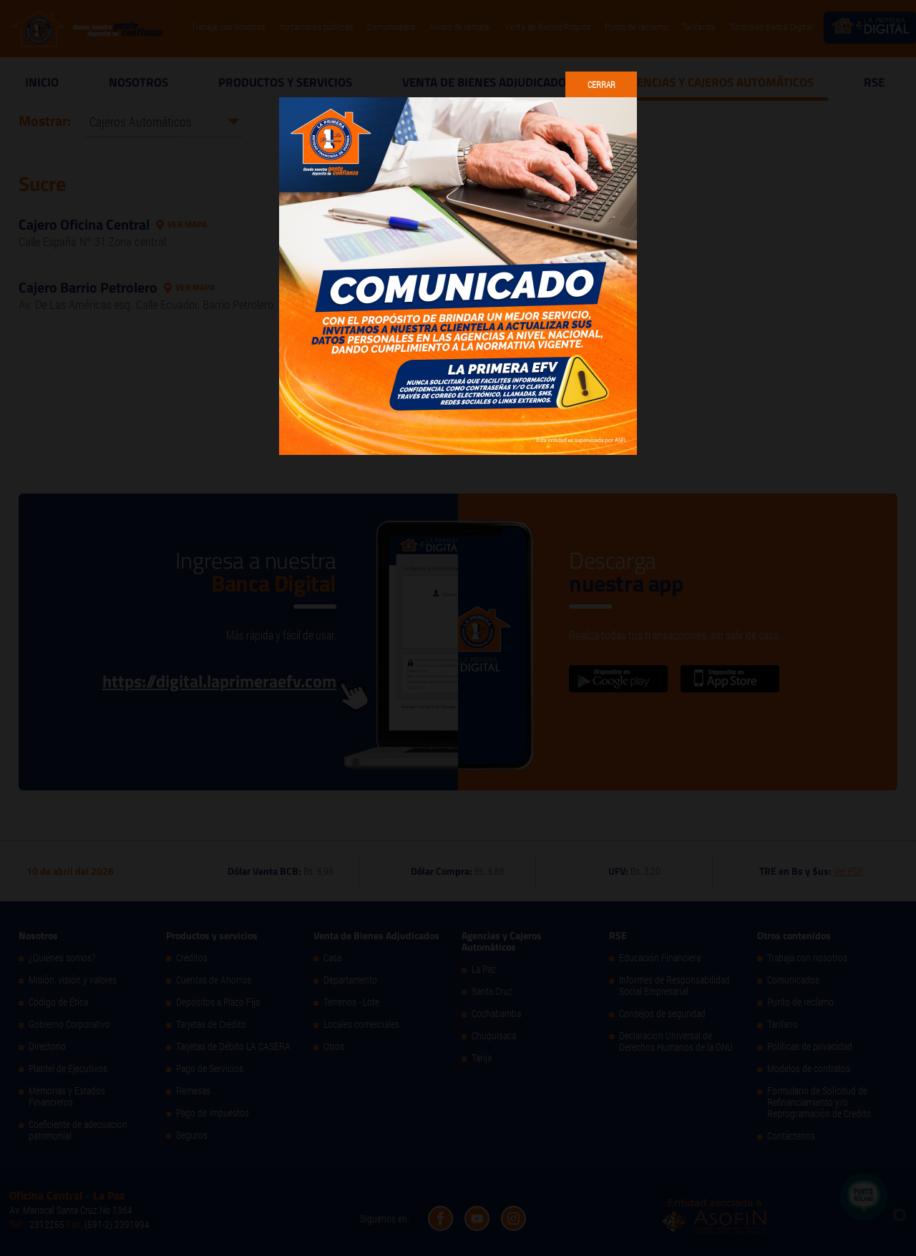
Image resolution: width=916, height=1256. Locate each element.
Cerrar (601, 84)
